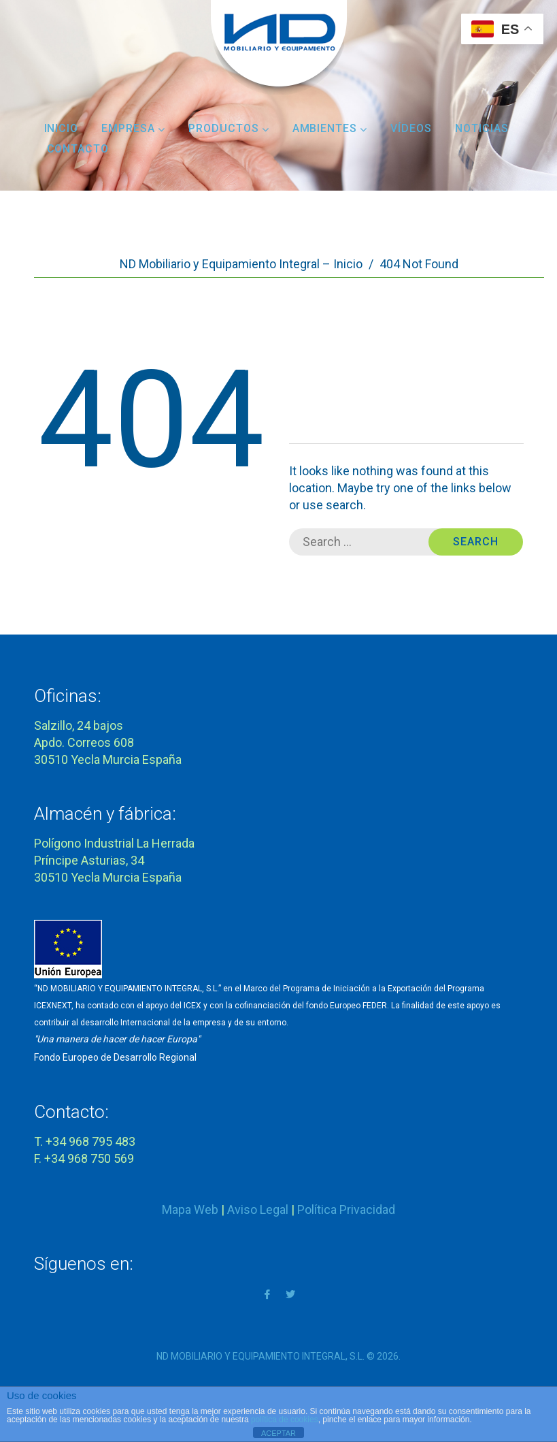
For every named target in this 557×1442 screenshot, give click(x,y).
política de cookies (284, 1419)
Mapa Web (190, 1209)
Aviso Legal (257, 1209)
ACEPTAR (278, 1433)
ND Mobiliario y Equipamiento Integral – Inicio (241, 264)
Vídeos (411, 128)
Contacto (78, 148)
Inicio (61, 128)
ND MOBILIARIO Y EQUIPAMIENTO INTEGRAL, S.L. (260, 1356)
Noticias (482, 128)
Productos (228, 128)
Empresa (133, 128)
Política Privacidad (346, 1209)
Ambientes (330, 128)
